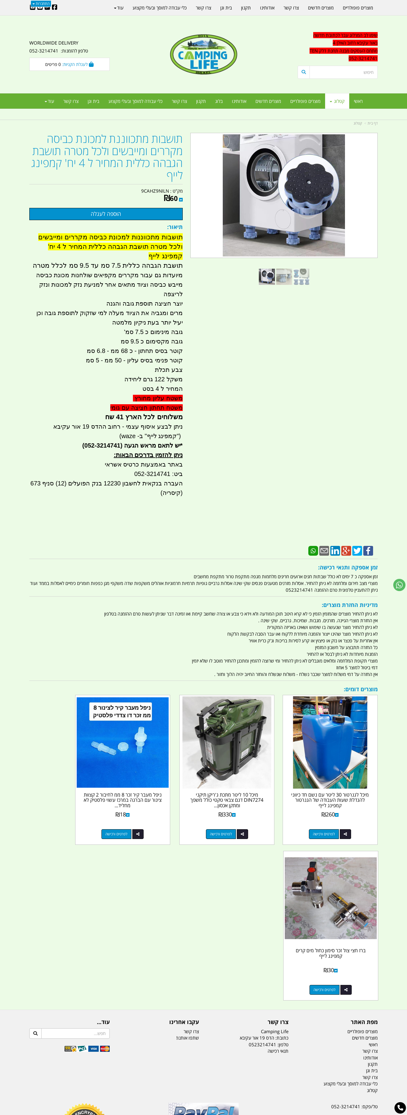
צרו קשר (191, 861)
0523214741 (262, 873)
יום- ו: (324, 1001)
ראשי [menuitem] (358, 101)
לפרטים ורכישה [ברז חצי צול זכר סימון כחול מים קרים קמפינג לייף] (63, 819)
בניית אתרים (182, 1111)
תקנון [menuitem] (201, 101)
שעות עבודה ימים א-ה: (338, 979)
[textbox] (338, 47)
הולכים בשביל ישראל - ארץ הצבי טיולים (203, 980)
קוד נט (195, 1111)
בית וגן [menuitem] (93, 101)
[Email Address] (32, 8)
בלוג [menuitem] (219, 101)
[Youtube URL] (40, 8)
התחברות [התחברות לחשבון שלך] (41, 3)
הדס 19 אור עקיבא (360, 968)
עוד (49, 101)
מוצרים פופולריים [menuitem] (305, 101)
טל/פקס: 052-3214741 (354, 936)
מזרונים (108, 1080)
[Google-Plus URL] (47, 8)
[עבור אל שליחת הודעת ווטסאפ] (399, 585)
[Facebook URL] (54, 8)
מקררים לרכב (130, 1080)
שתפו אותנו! (187, 867)
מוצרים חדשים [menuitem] (268, 101)
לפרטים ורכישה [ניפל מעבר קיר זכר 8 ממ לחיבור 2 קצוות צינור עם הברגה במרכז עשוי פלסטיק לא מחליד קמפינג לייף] (153, 819)
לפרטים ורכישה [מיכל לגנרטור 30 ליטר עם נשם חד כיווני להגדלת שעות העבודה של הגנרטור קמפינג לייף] (332, 819)
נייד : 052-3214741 (358, 946)
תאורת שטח (157, 1080)
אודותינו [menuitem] (239, 101)
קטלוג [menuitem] (337, 101)
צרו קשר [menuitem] (179, 101)
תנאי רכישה (278, 880)
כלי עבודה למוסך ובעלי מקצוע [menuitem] (135, 101)
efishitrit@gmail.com (356, 957)
